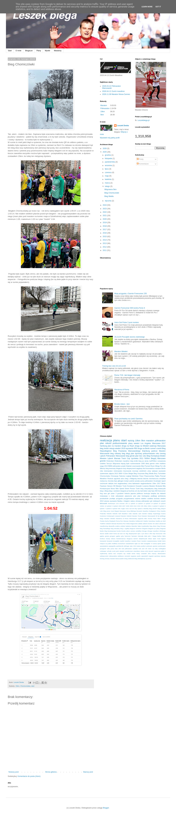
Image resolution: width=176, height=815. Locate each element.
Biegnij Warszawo (158, 458)
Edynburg (146, 451)
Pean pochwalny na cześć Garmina (128, 419)
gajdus (102, 536)
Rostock (110, 478)
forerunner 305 (161, 533)
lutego (107, 186)
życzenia (148, 558)
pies (134, 496)
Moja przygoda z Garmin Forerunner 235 (130, 294)
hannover (128, 536)
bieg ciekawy (115, 453)
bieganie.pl (124, 491)
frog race (103, 493)
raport (163, 481)
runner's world (155, 448)
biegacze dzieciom (136, 528)
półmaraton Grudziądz (153, 481)
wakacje (155, 471)
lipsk (127, 463)
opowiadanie (104, 546)
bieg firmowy (161, 526)
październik (119, 546)
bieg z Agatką (124, 528)
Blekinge (133, 511)
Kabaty (150, 513)
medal (159, 541)
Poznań (147, 466)
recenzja (135, 471)
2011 (105, 250)
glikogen (121, 481)
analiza (117, 526)
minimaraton (108, 471)
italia (145, 536)
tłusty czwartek (141, 553)
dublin (107, 533)
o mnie (111, 496)
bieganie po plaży (154, 528)
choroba (111, 481)
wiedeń (136, 443)
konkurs (102, 538)
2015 (105, 236)
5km (102, 115)
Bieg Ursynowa (139, 473)
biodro (102, 531)
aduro (157, 523)
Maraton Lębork (106, 458)
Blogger (106, 808)
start (32, 686)
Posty (140, 159)
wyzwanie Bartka (116, 501)
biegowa (163, 528)
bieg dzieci (153, 526)
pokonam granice (152, 546)
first (144, 468)
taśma (110, 553)
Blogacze (29, 51)
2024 (105, 205)
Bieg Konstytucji (153, 456)
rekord (108, 443)
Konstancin (131, 486)
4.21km (125, 473)
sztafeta (103, 463)
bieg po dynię (143, 461)
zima (130, 483)
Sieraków (132, 521)
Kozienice (103, 516)
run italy (155, 548)
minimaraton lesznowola (122, 471)
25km (145, 506)
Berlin (163, 483)
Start (10, 51)
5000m (147, 458)
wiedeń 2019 (120, 448)
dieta (147, 463)
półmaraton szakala (131, 548)
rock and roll (142, 548)
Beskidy (146, 508)
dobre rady (147, 491)
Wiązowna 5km (110, 189)
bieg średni (104, 448)
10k (126, 503)
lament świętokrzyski (140, 538)
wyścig (131, 440)
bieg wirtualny (115, 528)
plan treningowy (144, 496)
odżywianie (119, 496)
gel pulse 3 (112, 493)
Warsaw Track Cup (122, 458)
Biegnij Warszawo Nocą (122, 511)
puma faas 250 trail (117, 548)
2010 (135, 506)
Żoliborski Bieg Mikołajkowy (136, 558)
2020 (105, 219)
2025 (105, 152)
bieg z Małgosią (131, 478)
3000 (120, 473)
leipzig (123, 463)
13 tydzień (146, 503)
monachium (121, 543)
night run (137, 543)
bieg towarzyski (160, 488)
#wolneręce (111, 503)
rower (149, 548)
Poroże (132, 488)
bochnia (131, 491)
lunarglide (116, 541)
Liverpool (117, 516)
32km (149, 506)
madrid (122, 541)
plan (102, 443)
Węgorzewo (134, 523)
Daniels (163, 511)
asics (122, 478)
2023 (105, 209)
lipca (107, 169)
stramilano (136, 551)
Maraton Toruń (136, 516)
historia (127, 493)
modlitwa (114, 543)
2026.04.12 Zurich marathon (113, 91)
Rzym (153, 466)
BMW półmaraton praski (116, 466)
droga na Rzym (128, 446)
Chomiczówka (25, 686)
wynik (139, 556)
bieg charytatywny (146, 488)
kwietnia (108, 179)
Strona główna (51, 772)
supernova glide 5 (160, 551)
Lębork (102, 456)
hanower (134, 536)
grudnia (108, 155)
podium (143, 546)
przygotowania (129, 498)
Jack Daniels (142, 513)
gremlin (103, 461)
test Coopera (117, 553)
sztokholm (142, 471)
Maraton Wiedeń (121, 351)
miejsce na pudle (105, 543)
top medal (127, 553)
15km (17, 686)
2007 (123, 506)
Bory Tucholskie (160, 473)
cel (136, 491)
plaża (139, 546)
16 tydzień (108, 506)
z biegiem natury (129, 501)
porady (137, 481)
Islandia (135, 513)
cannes (133, 531)
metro (164, 541)
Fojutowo (103, 486)
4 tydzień (155, 506)
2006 (120, 506)
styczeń (150, 551)
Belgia (131, 473)
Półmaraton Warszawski (115, 456)
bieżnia (139, 478)
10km (102, 112)
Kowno (163, 513)
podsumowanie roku (151, 453)
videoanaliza (113, 556)
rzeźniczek (104, 483)
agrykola (117, 478)
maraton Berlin (160, 468)
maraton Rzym (136, 541)
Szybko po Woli (161, 521)
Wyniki (47, 51)
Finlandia (103, 513)
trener (133, 553)
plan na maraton (114, 446)
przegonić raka (105, 548)
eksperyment (133, 533)
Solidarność (139, 521)
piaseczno (128, 496)
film (151, 533)
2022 (105, 212)
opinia (159, 543)
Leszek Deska (123, 126)
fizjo (154, 533)
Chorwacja (114, 476)
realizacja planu (110, 440)
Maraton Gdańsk (126, 516)
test (115, 483)
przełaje (112, 498)
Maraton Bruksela (155, 486)
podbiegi (154, 496)
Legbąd (128, 476)
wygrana (133, 556)
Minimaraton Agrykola (136, 518)
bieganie (145, 528)
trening (163, 453)
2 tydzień (115, 506)
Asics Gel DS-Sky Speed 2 (134, 508)
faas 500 (155, 491)
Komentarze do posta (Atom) (29, 776)
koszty (108, 538)
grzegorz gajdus (115, 536)
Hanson (110, 486)
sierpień (122, 551)
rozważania (161, 461)
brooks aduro (125, 531)
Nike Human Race (150, 518)
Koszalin (139, 486)
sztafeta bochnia (153, 498)
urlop (149, 471)
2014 (105, 240)
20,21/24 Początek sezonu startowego (129, 337)
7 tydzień (108, 508)
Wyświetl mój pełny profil (109, 138)
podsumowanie (120, 443)
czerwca (108, 172)
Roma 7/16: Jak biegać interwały (127, 375)
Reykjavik (112, 521)
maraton (150, 440)
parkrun (154, 451)
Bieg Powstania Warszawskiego (127, 451)
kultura (113, 538)
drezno (102, 533)
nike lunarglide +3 (146, 543)
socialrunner (129, 551)
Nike (142, 466)
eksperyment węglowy (134, 468)
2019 (105, 222)
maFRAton (153, 461)
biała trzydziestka (143, 526)
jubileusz (140, 493)
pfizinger (126, 546)
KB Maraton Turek (119, 486)
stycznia (108, 201)
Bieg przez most (108, 511)
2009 (131, 506)
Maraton (103, 105)
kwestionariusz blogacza (124, 538)
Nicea (113, 488)
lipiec (154, 538)
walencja (153, 446)
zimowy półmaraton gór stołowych (147, 501)
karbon (159, 536)
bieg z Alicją (104, 491)
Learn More (147, 7)
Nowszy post (14, 772)
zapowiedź (144, 556)
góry (122, 536)
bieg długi (126, 453)
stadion (143, 498)
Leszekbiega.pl (143, 120)
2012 (105, 247)
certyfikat (138, 531)
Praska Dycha (104, 521)
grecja (107, 536)
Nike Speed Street (122, 488)
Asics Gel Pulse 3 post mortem (126, 322)
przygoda (119, 498)
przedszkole (104, 498)
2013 (105, 243)
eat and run (121, 533)
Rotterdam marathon (122, 461)
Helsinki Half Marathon (120, 513)
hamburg (103, 446)
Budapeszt (152, 511)
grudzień (120, 493)
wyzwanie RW (131, 448)
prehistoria (162, 496)
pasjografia (112, 546)
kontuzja (147, 493)
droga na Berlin (144, 448)
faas (115, 481)
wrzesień (127, 556)
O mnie (18, 51)
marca (107, 183)
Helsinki (109, 513)
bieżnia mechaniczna (150, 478)
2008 (127, 506)
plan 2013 (133, 546)
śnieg (126, 558)
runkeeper (103, 551)
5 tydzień (161, 506)
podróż (131, 481)
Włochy (102, 468)
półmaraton (160, 440)
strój (146, 551)
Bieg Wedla (109, 196)
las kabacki (161, 493)
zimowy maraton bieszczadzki (114, 558)
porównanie (162, 546)
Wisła (128, 523)
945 (119, 508)
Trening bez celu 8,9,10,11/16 (114, 366)
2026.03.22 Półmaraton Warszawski (111, 87)
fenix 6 (147, 533)
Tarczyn (109, 463)
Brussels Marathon (143, 511)
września (108, 165)
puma (142, 481)
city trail (140, 491)
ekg (127, 533)
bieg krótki (134, 461)
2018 (105, 226)
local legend (161, 538)
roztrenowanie (135, 463)
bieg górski (130, 456)
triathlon (163, 463)
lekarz (150, 538)
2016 (105, 233)
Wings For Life (160, 466)
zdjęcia (111, 473)
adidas (140, 523)
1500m (102, 506)
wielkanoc (121, 556)
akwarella (112, 526)
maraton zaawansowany (149, 541)
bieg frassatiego (105, 528)
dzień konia (113, 533)
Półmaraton (104, 108)
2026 (105, 148)
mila (101, 471)
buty (124, 468)
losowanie (103, 541)
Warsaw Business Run (118, 523)
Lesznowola (136, 466)
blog (105, 531)
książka (153, 493)
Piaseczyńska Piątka (151, 476)
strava (143, 551)
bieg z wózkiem (114, 491)
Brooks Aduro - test (122, 404)
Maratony (57, 51)
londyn (126, 481)
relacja (111, 448)
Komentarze (143, 164)
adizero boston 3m (149, 523)
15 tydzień (162, 503)
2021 (105, 215)
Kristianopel (110, 516)
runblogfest (162, 548)
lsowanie (109, 541)
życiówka (134, 458)
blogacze (119, 468)
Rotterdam (110, 461)
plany (130, 443)
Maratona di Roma (121, 390)
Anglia (123, 508)
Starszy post (88, 772)
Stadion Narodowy (149, 521)
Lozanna (145, 486)
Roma (118, 521)
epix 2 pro (141, 533)
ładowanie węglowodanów (142, 483)
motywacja (104, 496)
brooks (119, 531)
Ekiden (163, 456)
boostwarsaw (112, 531)
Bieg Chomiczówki (111, 193)
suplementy (103, 553)
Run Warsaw (124, 521)
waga (102, 466)
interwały (140, 536)
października (110, 162)
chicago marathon (153, 531)
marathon (128, 541)
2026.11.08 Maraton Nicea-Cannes (116, 94)
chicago (144, 531)
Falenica (122, 476)
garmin (152, 463)
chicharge (162, 531)
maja (107, 176)
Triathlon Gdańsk (105, 523)
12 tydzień (139, 503)
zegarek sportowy (154, 556)
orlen (157, 463)
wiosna (106, 501)
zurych (163, 501)
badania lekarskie (131, 526)
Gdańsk (129, 466)
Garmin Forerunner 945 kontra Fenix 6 (129, 308)
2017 (105, 229)
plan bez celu (140, 456)
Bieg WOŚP (153, 508)
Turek (138, 488)
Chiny (158, 511)
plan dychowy (136, 453)
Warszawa (161, 446)
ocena (155, 543)
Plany (38, 51)
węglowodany (122, 483)
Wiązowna (116, 463)
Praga (164, 518)
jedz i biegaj (152, 536)
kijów (164, 536)
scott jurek (115, 551)
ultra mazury (152, 553)
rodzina (137, 498)
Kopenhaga (156, 513)
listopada (108, 158)
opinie (164, 543)
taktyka (110, 483)
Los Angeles (146, 443)
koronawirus (150, 468)
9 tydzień (114, 508)
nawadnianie (130, 543)
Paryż (141, 476)
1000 (143, 463)
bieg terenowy (111, 468)
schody (109, 551)
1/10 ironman (120, 503)
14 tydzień (154, 503)
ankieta (122, 526)
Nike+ (159, 518)
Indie (130, 513)
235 (142, 506)
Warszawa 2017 (159, 443)
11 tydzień (131, 503)
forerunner (162, 491)
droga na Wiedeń (142, 446)
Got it (158, 7)
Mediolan (135, 476)
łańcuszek (103, 503)
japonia (133, 493)
